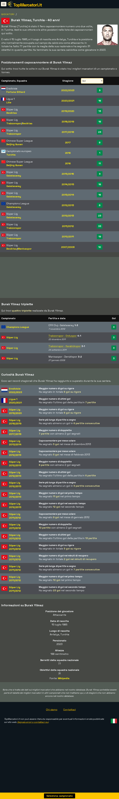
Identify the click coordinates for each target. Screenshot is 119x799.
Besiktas (11, 112)
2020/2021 (67, 100)
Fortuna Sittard (15, 91)
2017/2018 (68, 132)
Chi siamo (51, 722)
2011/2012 (68, 226)
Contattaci (69, 722)
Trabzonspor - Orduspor (62, 348)
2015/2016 (68, 173)
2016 (68, 152)
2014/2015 (68, 184)
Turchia (10, 154)
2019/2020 (67, 111)
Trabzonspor (13, 123)
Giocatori (7, 14)
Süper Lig (12, 350)
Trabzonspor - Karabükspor (64, 359)
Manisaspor (24, 248)
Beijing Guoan (14, 144)
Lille (8, 102)
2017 (68, 142)
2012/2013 (68, 205)
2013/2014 (68, 194)
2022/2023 (67, 90)
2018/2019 (68, 121)
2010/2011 (68, 236)
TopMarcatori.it (27, 5)
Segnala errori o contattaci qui (32, 735)
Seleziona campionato (59, 795)
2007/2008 (68, 247)
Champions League (17, 340)
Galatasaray (13, 175)
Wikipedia (63, 691)
